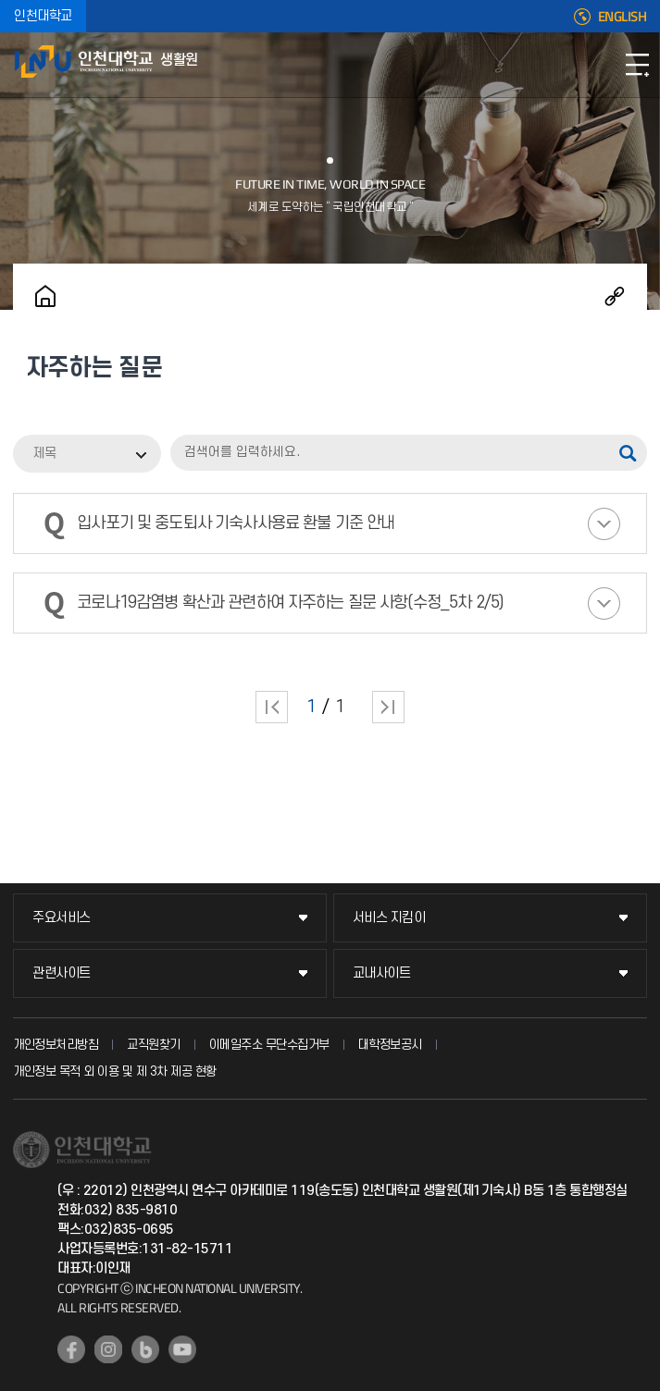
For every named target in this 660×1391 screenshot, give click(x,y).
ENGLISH (622, 16)
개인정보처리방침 (55, 1045)
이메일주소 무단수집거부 (269, 1045)
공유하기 (615, 296)
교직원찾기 (154, 1045)
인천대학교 (43, 16)
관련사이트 (61, 973)
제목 (44, 454)
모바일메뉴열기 (637, 64)
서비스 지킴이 (389, 918)
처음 (271, 707)
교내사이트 (382, 973)
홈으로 (45, 296)
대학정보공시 (390, 1045)
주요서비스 (61, 918)
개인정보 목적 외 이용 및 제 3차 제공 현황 (115, 1071)
